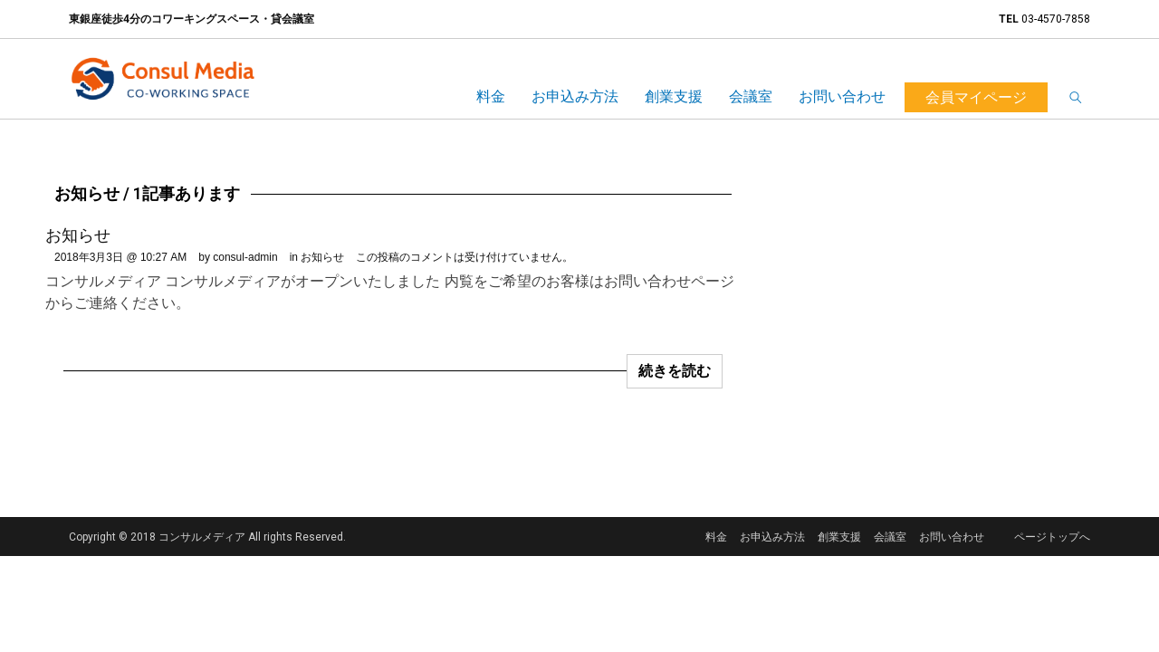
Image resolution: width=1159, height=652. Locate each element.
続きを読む (674, 370)
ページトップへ (1052, 537)
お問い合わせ (842, 96)
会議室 (750, 96)
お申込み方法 (575, 96)
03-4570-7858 (1055, 19)
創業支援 (674, 96)
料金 (490, 96)
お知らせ (77, 234)
